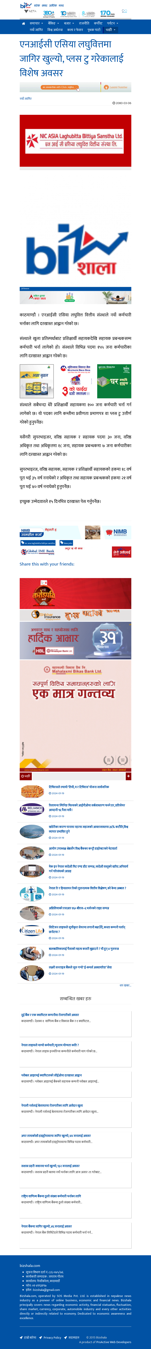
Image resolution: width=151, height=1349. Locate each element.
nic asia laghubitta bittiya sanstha (38, 543)
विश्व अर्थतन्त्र (55, 30)
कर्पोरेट (98, 23)
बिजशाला (25, 288)
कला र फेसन (75, 30)
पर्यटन (111, 23)
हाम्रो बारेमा (30, 1337)
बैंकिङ (52, 23)
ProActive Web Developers (113, 1342)
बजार (67, 23)
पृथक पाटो (94, 30)
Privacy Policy (52, 1337)
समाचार (35, 23)
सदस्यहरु (74, 1337)
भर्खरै (109, 30)
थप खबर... (125, 985)
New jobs (66, 543)
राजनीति (84, 23)
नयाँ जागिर (36, 30)
